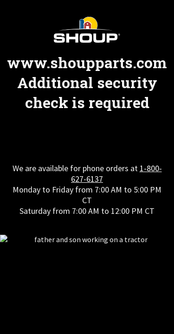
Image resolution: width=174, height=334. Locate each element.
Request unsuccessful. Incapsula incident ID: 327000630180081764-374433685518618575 (87, 167)
